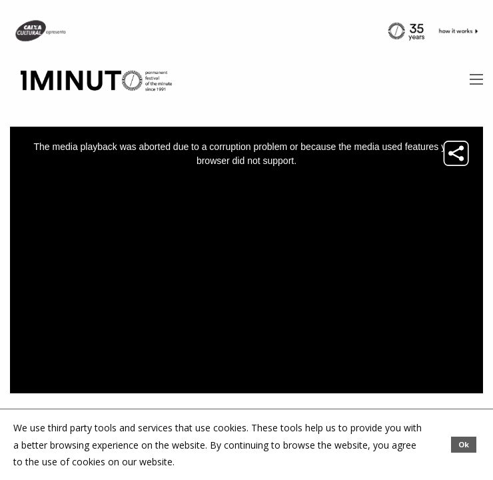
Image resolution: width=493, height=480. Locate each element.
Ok (463, 444)
